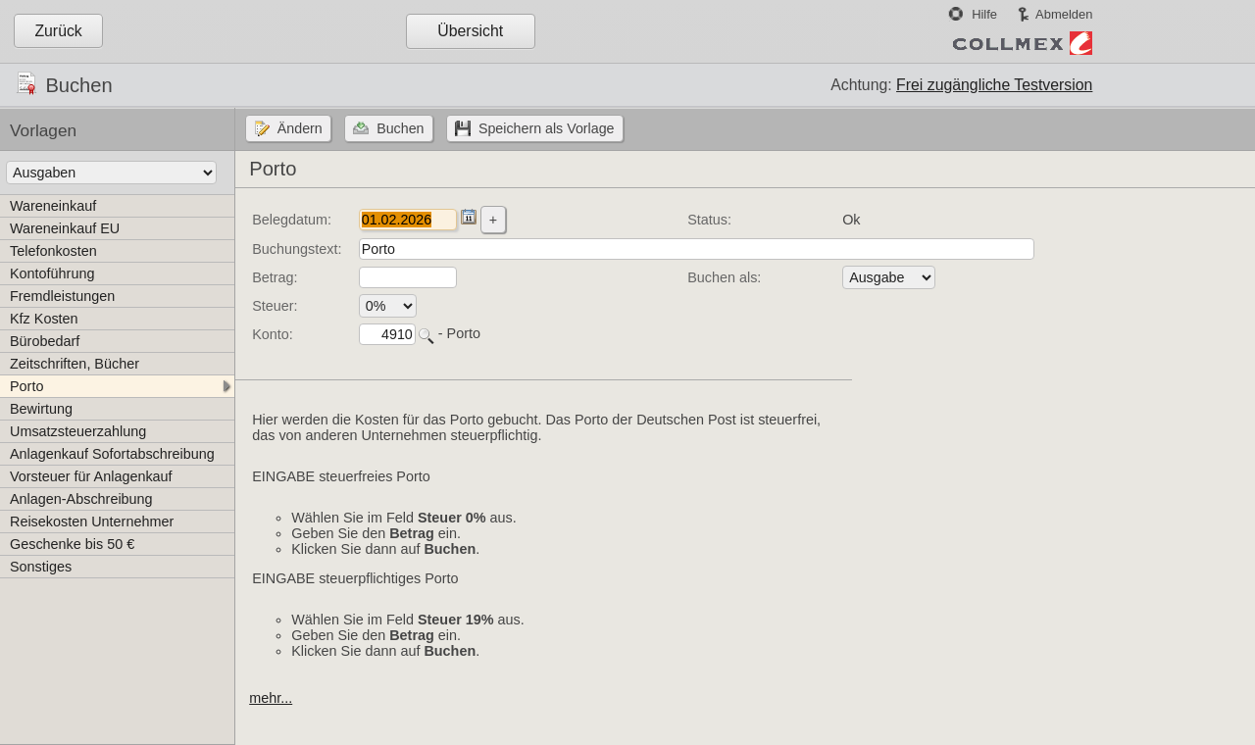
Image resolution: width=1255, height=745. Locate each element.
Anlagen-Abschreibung (81, 499)
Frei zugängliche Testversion (994, 84)
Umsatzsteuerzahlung (78, 431)
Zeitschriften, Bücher (74, 364)
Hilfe (984, 14)
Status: (709, 219)
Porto (26, 386)
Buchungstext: (296, 249)
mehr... (270, 698)
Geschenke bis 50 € (72, 544)
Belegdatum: (291, 219)
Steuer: (274, 306)
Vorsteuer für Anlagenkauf (91, 476)
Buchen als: (724, 277)
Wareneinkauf (53, 206)
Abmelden (1063, 14)
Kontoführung (52, 273)
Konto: (272, 334)
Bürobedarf (44, 341)
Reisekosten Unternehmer (92, 521)
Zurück (57, 31)
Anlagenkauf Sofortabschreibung (112, 454)
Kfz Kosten (44, 318)
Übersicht (470, 31)
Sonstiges (41, 566)
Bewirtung (41, 409)
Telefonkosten (53, 251)
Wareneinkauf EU (65, 228)
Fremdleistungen (62, 296)
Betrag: (274, 277)
